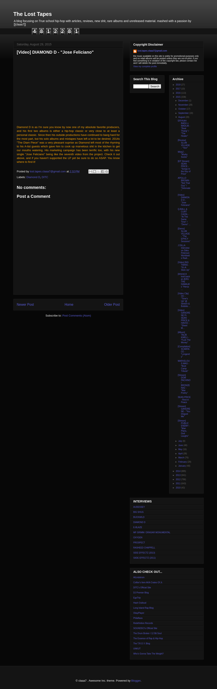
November (183, 105)
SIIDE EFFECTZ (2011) (144, 558)
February (182, 462)
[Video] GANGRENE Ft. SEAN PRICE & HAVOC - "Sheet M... (184, 319)
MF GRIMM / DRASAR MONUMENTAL (151, 532)
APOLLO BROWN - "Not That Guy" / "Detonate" (184, 184)
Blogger (135, 680)
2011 (178, 483)
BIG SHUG (138, 512)
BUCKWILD (139, 517)
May (180, 449)
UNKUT (136, 648)
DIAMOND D (139, 522)
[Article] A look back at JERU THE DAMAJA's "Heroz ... (184, 281)
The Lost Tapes (32, 14)
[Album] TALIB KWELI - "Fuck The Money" (184, 337)
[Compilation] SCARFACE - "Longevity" (184, 351)
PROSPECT (139, 542)
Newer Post (25, 304)
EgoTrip (137, 598)
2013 (178, 475)
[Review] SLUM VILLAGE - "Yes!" (184, 144)
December (183, 100)
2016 (178, 93)
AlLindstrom (139, 577)
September (183, 113)
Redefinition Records (143, 623)
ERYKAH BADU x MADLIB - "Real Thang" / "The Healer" (184, 128)
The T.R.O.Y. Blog (141, 643)
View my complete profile (145, 66)
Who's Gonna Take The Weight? (148, 654)
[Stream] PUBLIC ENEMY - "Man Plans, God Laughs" (184, 428)
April (180, 453)
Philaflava (137, 618)
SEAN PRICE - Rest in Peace (184, 399)
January (182, 466)
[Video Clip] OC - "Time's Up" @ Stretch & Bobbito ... (184, 299)
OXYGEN (137, 537)
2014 (178, 471)
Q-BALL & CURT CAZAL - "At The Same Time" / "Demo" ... (184, 217)
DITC (45, 177)
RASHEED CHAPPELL (144, 548)
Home (69, 304)
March (181, 457)
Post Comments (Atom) (76, 315)
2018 (178, 85)
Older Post (112, 304)
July (180, 441)
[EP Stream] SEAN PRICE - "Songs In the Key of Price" (184, 167)
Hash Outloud (139, 603)
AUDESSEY (139, 507)
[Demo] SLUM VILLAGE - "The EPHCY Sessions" (184, 235)
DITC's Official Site (142, 587)
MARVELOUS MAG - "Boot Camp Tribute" (184, 366)
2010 (178, 488)
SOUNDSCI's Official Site (145, 628)
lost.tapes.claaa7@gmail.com (152, 51)
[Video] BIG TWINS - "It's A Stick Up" (184, 266)
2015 (178, 97)
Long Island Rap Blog (143, 608)
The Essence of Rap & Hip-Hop (148, 638)
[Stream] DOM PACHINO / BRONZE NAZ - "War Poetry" (184, 384)
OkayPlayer (138, 613)
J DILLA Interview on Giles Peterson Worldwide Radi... (184, 251)
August (181, 117)
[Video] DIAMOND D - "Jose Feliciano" (184, 200)
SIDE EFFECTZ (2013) (144, 553)
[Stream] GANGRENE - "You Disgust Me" (184, 411)
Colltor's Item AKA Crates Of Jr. (148, 582)
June (180, 445)
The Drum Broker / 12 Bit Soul (147, 633)
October (182, 109)
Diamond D (33, 177)
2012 (178, 479)
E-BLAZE (137, 527)
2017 (178, 89)
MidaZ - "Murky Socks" (183, 154)
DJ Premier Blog (141, 592)
